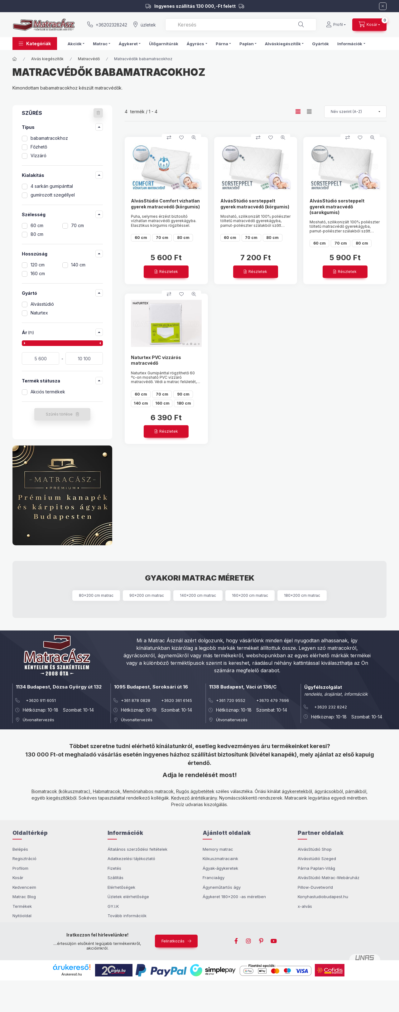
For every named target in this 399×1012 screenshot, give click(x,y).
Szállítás (115, 877)
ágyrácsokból (329, 791)
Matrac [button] (100, 43)
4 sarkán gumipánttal (52, 186)
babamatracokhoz (49, 138)
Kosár (17, 877)
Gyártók (320, 43)
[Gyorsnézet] (194, 137)
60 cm (37, 225)
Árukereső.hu (71, 974)
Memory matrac (218, 849)
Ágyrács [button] (195, 43)
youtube (273, 941)
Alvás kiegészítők (47, 58)
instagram (249, 941)
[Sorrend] (355, 111)
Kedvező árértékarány (194, 797)
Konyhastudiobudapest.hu (323, 896)
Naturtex (39, 312)
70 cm (77, 225)
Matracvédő (89, 58)
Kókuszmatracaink (220, 858)
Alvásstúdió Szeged (317, 858)
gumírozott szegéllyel (53, 194)
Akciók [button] (75, 43)
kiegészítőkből (61, 797)
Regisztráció (24, 858)
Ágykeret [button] (128, 43)
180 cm (184, 403)
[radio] (309, 111)
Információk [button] (349, 43)
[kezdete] (40, 358)
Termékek (22, 906)
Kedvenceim (24, 887)
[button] (34, 43)
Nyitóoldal (21, 915)
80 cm (37, 234)
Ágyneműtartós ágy (222, 887)
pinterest (261, 941)
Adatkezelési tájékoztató (131, 858)
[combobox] (240, 24)
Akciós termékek (48, 391)
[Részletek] (166, 271)
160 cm (38, 273)
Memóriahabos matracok (148, 791)
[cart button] (369, 24)
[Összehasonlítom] (169, 137)
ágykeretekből (297, 791)
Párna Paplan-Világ (316, 868)
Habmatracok (106, 791)
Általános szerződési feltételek (137, 849)
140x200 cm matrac (198, 595)
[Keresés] (301, 25)
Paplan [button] (246, 43)
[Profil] (336, 24)
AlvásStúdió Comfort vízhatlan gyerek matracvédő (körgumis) (165, 203)
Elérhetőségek (121, 887)
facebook (236, 941)
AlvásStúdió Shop (315, 849)
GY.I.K (113, 906)
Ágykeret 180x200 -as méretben (234, 896)
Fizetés (114, 868)
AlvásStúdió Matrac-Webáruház (328, 877)
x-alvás (305, 906)
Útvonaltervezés (38, 719)
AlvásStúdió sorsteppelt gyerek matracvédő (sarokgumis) (337, 206)
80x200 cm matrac (96, 595)
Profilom (20, 868)
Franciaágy (213, 877)
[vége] (84, 358)
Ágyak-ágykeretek (220, 868)
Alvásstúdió (42, 304)
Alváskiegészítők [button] (283, 43)
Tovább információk (127, 915)
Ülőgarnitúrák (163, 43)
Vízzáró (38, 155)
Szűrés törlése (59, 414)
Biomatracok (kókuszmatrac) (60, 791)
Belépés (20, 849)
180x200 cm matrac (302, 595)
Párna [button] (222, 43)
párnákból (355, 791)
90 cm (183, 394)
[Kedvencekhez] (181, 137)
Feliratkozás (173, 940)
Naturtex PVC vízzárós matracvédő (156, 360)
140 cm (78, 264)
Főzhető (39, 146)
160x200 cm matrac (250, 595)
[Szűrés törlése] (98, 113)
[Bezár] (383, 6)
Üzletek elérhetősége (128, 896)
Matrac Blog (24, 896)
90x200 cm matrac (146, 595)
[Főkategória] (14, 59)
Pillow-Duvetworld (315, 887)
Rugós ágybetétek (195, 791)
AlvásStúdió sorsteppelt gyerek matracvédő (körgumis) (254, 203)
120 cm (38, 264)
